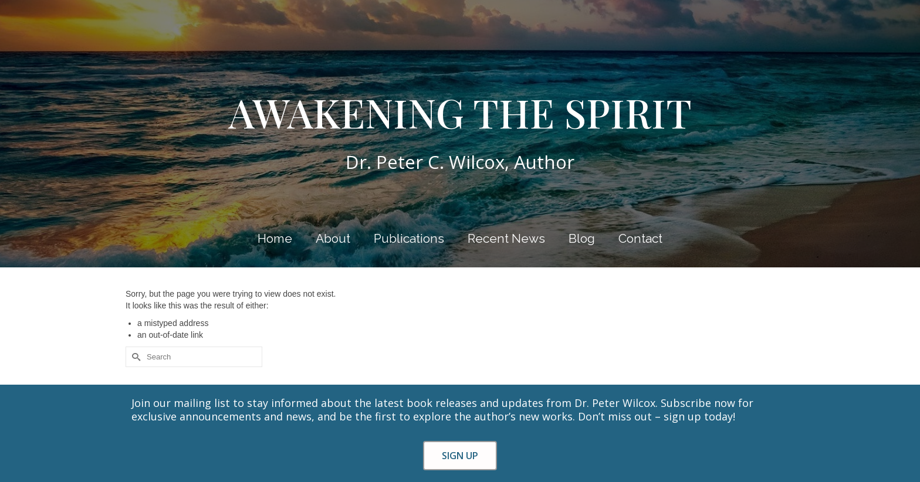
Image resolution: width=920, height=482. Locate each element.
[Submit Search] (134, 357)
